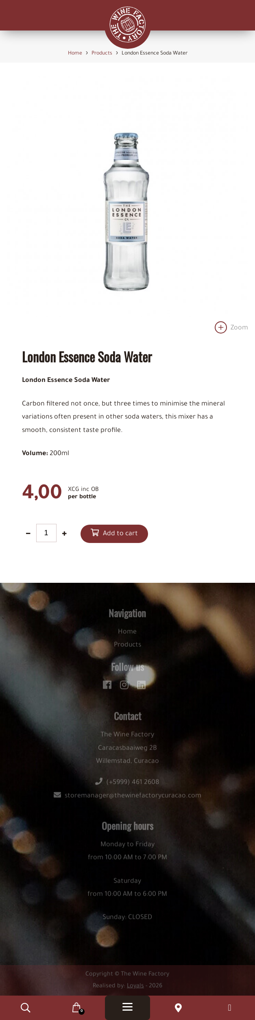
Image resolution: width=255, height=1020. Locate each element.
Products (127, 648)
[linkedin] (141, 686)
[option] (127, 207)
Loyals (135, 989)
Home (127, 635)
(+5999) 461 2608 (127, 785)
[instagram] (125, 686)
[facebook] (108, 686)
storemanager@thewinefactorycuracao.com (127, 798)
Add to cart (120, 534)
